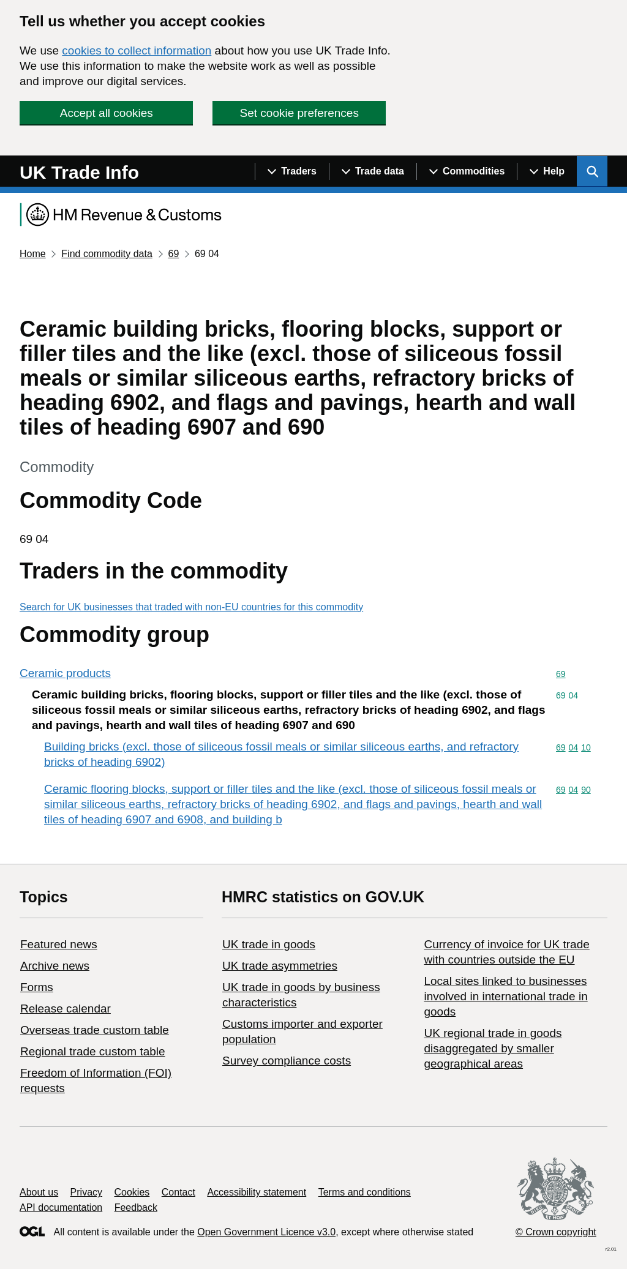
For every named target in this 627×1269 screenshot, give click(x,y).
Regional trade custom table (92, 1051)
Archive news (54, 965)
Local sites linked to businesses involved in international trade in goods (505, 996)
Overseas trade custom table (94, 1030)
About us (39, 1192)
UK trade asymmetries (279, 965)
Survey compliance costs (286, 1060)
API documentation (61, 1207)
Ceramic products (65, 673)
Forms (36, 987)
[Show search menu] (592, 171)
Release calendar (65, 1008)
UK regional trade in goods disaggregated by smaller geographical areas (492, 1048)
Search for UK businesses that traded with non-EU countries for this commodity (191, 607)
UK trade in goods (268, 944)
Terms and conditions (364, 1192)
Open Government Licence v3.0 (266, 1232)
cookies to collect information (136, 50)
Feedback (136, 1207)
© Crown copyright (556, 1232)
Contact (178, 1192)
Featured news (58, 944)
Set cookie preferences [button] (299, 113)
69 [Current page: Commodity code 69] (173, 254)
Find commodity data (106, 254)
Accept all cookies (106, 113)
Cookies (132, 1192)
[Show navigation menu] (292, 171)
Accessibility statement (256, 1192)
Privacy (86, 1192)
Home (33, 254)
